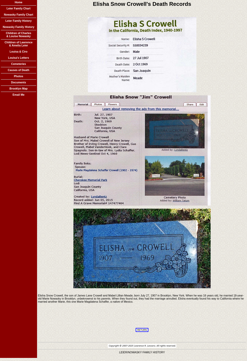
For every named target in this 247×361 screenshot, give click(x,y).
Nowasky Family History (18, 27)
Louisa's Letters (18, 57)
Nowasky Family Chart (18, 14)
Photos (18, 76)
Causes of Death (18, 70)
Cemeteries (18, 63)
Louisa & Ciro (18, 51)
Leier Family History (18, 20)
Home (18, 2)
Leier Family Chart (19, 8)
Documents (18, 82)
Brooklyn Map (18, 88)
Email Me (18, 94)
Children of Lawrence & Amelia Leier (19, 44)
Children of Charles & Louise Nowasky (18, 35)
